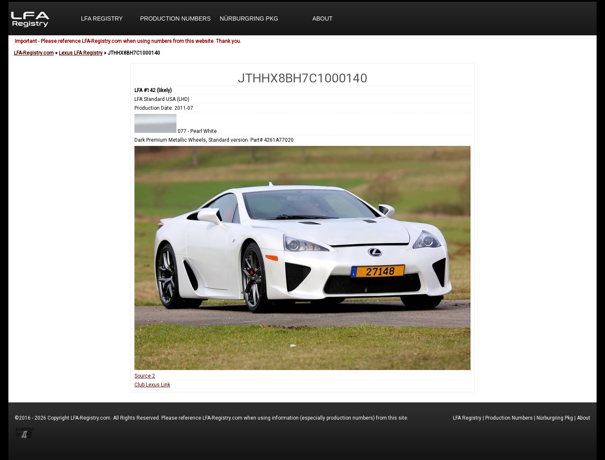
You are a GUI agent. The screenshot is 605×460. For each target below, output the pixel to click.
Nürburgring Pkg (249, 18)
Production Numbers (175, 18)
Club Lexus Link (152, 385)
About (322, 18)
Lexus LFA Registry (81, 53)
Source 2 (144, 376)
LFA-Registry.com (34, 53)
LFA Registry (102, 18)
